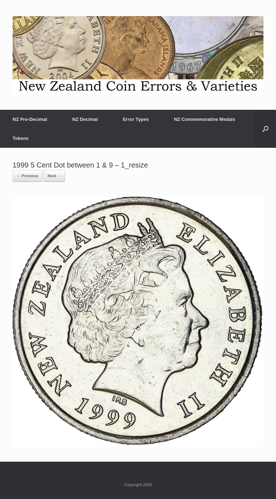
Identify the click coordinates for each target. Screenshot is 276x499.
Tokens (21, 138)
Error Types (136, 119)
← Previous (27, 176)
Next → (54, 176)
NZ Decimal (85, 119)
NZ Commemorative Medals (204, 119)
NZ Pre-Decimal (30, 119)
